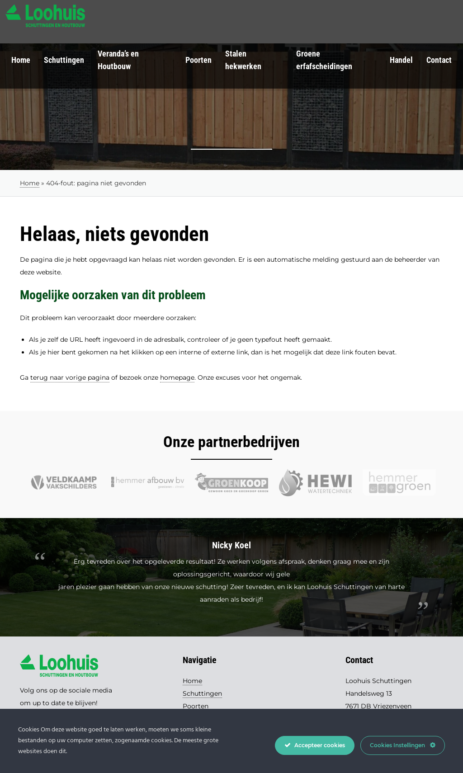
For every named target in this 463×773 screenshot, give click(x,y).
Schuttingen (64, 60)
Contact (439, 60)
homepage (177, 377)
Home (20, 60)
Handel (401, 60)
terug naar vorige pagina (69, 377)
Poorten (198, 60)
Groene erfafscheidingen (324, 60)
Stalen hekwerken (243, 60)
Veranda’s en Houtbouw (118, 60)
